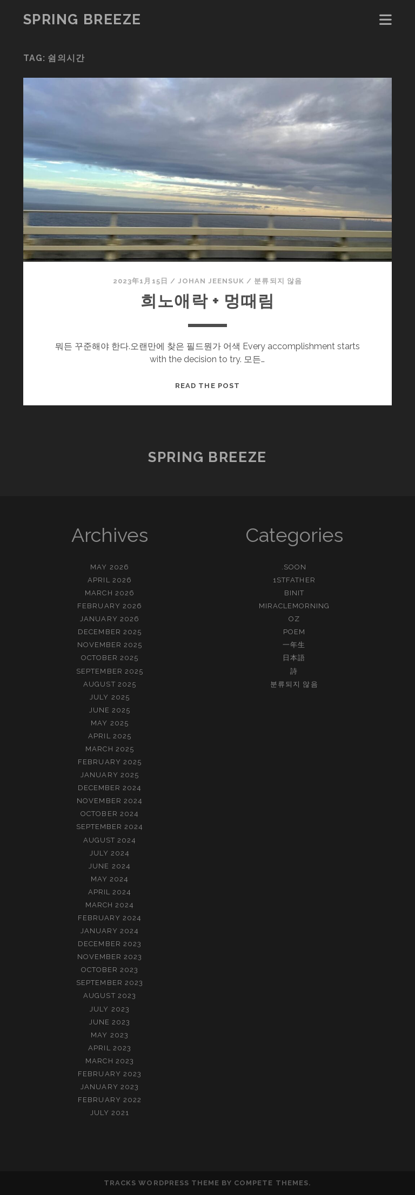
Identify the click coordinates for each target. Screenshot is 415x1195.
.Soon (294, 567)
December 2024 (110, 788)
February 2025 (110, 762)
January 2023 (110, 1087)
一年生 (294, 645)
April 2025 (109, 736)
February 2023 (110, 1074)
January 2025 (110, 775)
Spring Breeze (82, 19)
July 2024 (110, 853)
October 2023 (110, 970)
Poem (294, 632)
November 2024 (110, 801)
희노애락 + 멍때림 (207, 300)
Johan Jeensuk (211, 281)
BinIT (294, 593)
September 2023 (109, 983)
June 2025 (109, 710)
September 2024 (110, 827)
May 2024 (110, 879)
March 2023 (109, 1061)
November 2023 (110, 957)
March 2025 (109, 749)
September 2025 (109, 671)
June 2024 (109, 866)
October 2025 (110, 658)
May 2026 (109, 567)
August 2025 (109, 684)
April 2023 (109, 1048)
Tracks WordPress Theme (161, 1183)
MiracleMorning (294, 606)
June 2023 (109, 1022)
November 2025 (110, 645)
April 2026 (109, 580)
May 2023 (109, 1035)
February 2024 (110, 918)
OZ (294, 619)
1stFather (294, 580)
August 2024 (109, 840)
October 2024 (110, 814)
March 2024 (109, 905)
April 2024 (109, 892)
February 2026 (109, 606)
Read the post (207, 386)
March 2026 (109, 593)
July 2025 (109, 697)
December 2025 (110, 632)
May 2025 (109, 723)
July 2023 (109, 1009)
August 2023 (109, 996)
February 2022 (110, 1100)
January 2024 (110, 931)
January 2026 (109, 619)
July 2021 (109, 1113)
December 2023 (110, 944)
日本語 (294, 658)
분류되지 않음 (278, 281)
